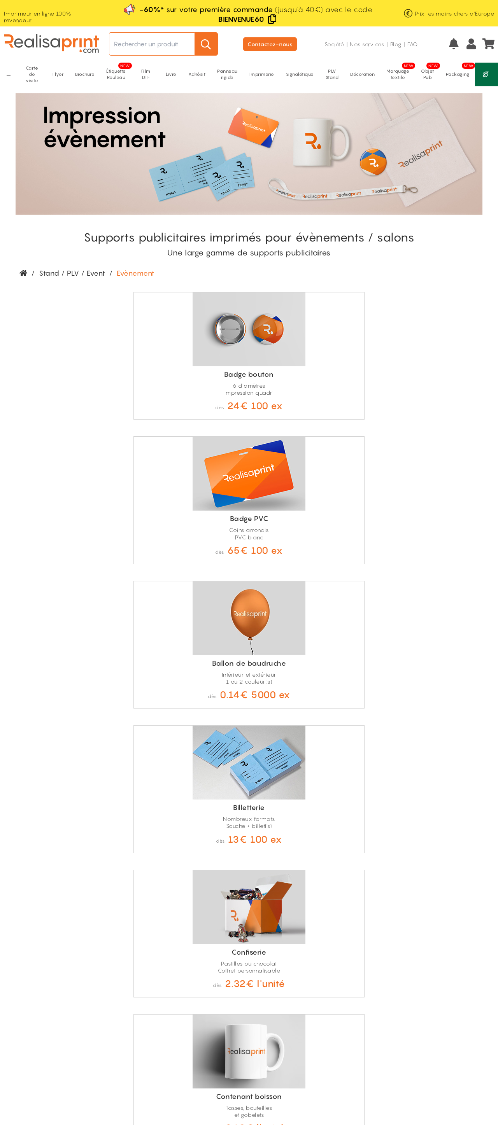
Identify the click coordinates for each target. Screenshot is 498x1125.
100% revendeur (47, 1002)
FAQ (412, 44)
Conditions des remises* (387, 1019)
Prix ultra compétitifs (51, 1012)
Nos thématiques (445, 982)
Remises (378, 990)
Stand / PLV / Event (72, 273)
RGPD (117, 1098)
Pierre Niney (438, 1016)
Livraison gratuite (46, 983)
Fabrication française (52, 993)
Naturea (378, 982)
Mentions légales (41, 1098)
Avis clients (437, 1007)
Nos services (367, 44)
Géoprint (379, 1007)
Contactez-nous (270, 44)
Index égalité (440, 999)
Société (334, 44)
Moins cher (382, 999)
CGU (96, 1098)
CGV (76, 1098)
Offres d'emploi (443, 990)
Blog (396, 44)
